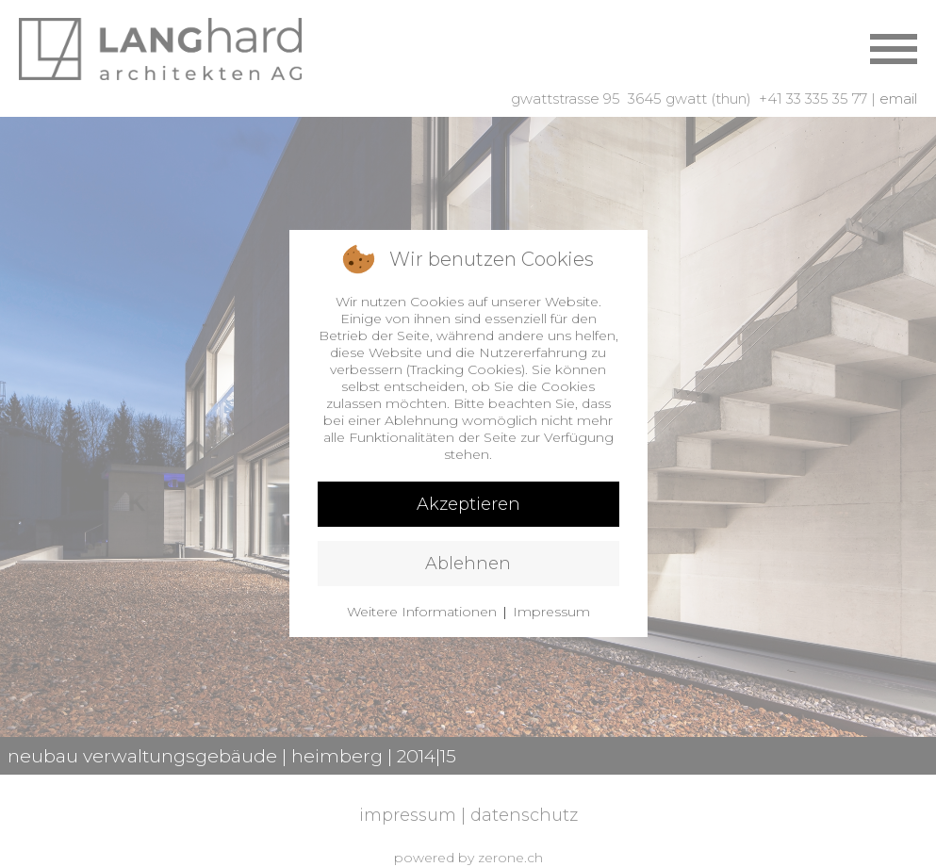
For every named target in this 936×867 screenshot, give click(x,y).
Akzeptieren (468, 504)
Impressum (551, 611)
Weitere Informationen (422, 611)
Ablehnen (468, 563)
